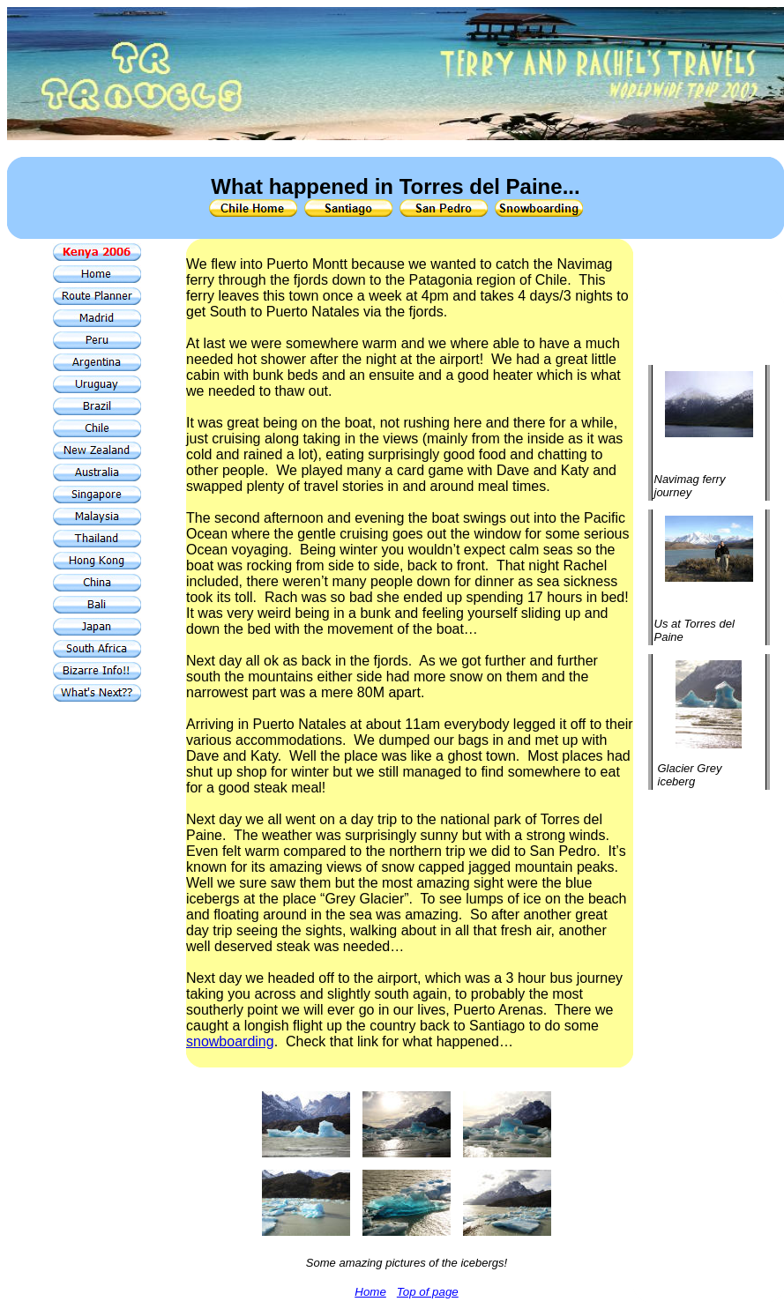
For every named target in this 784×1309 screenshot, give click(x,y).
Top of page (428, 1291)
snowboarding (230, 1041)
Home (370, 1291)
